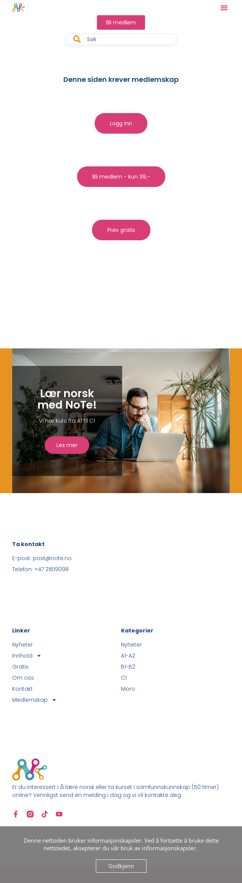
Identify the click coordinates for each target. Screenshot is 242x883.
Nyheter (22, 644)
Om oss (23, 678)
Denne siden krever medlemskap (121, 79)
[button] (224, 7)
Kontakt (22, 689)
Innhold (27, 656)
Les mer (66, 445)
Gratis (20, 667)
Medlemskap (34, 700)
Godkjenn (121, 866)
